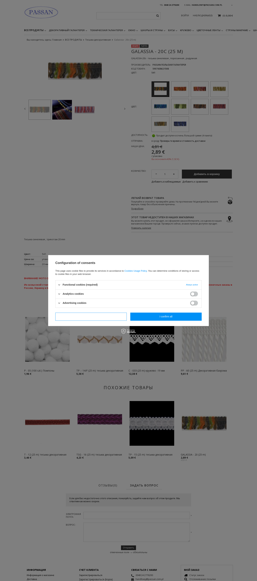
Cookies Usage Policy (135, 271)
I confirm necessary (91, 316)
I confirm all (166, 316)
